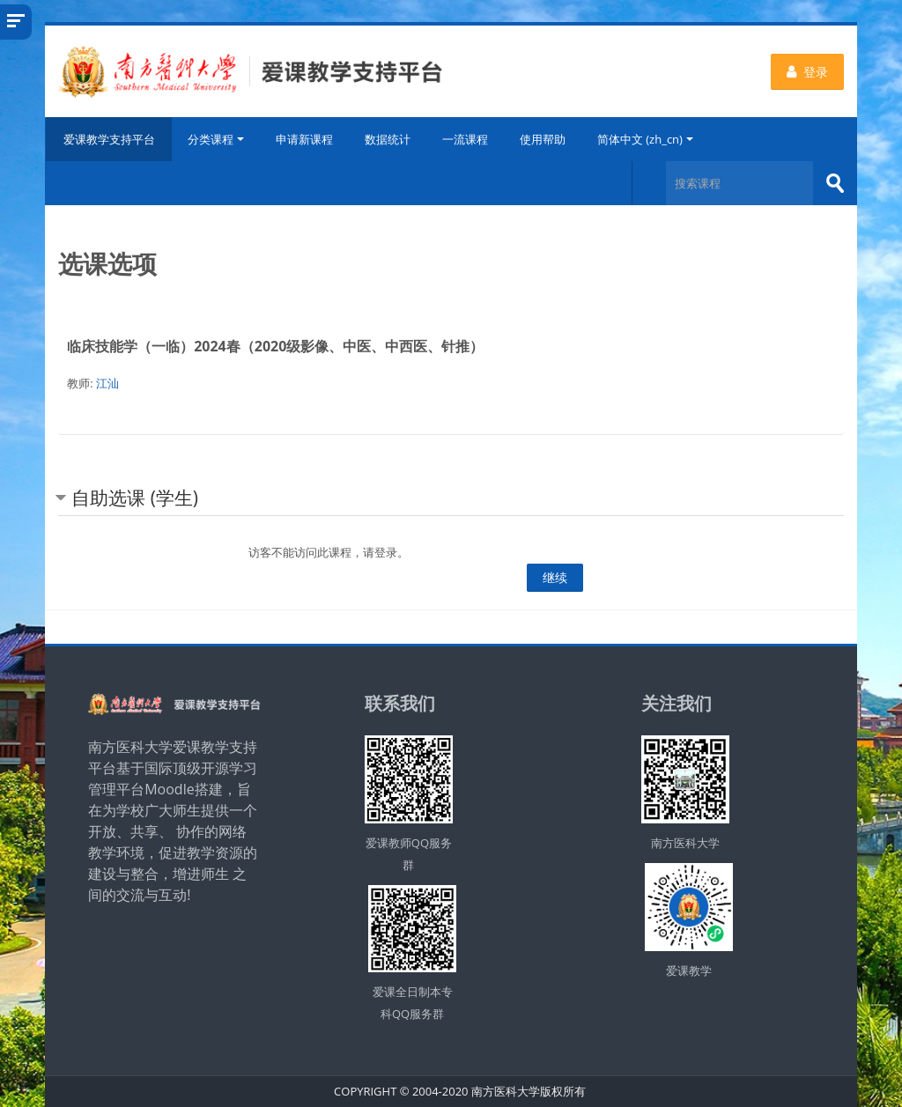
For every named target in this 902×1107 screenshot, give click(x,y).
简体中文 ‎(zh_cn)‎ (645, 139)
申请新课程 (304, 139)
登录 (807, 71)
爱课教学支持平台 (108, 139)
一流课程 (465, 139)
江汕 (107, 383)
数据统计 (387, 139)
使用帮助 (543, 139)
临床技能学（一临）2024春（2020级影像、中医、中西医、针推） (275, 346)
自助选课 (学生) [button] (134, 497)
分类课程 (216, 139)
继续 (555, 577)
